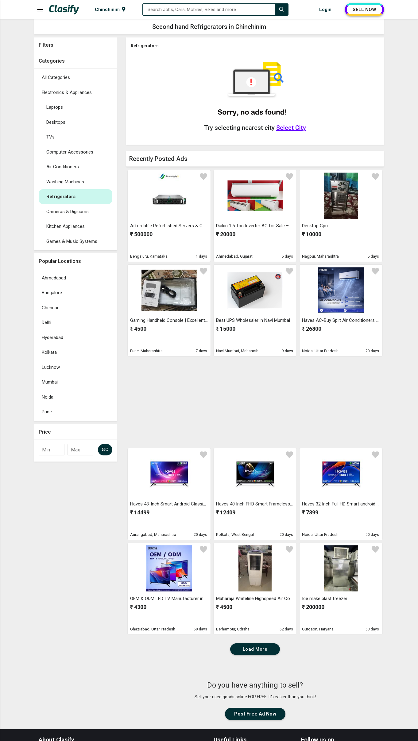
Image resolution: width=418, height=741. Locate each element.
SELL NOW (364, 9)
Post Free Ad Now (255, 714)
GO (105, 449)
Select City (291, 127)
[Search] (281, 9)
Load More (255, 649)
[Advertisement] (75, 557)
